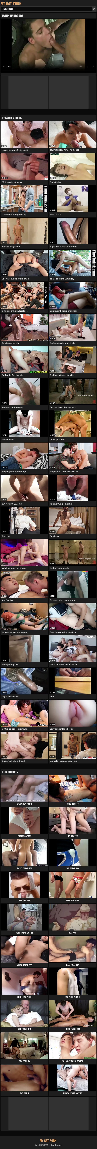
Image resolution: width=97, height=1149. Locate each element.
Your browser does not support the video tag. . (48, 46)
